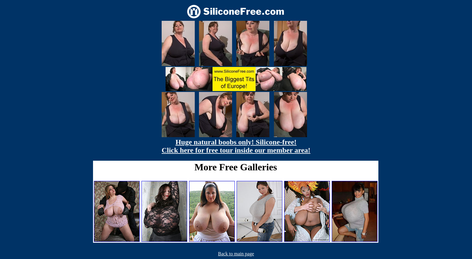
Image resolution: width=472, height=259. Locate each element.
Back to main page (236, 253)
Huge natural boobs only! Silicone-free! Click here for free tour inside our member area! (236, 146)
